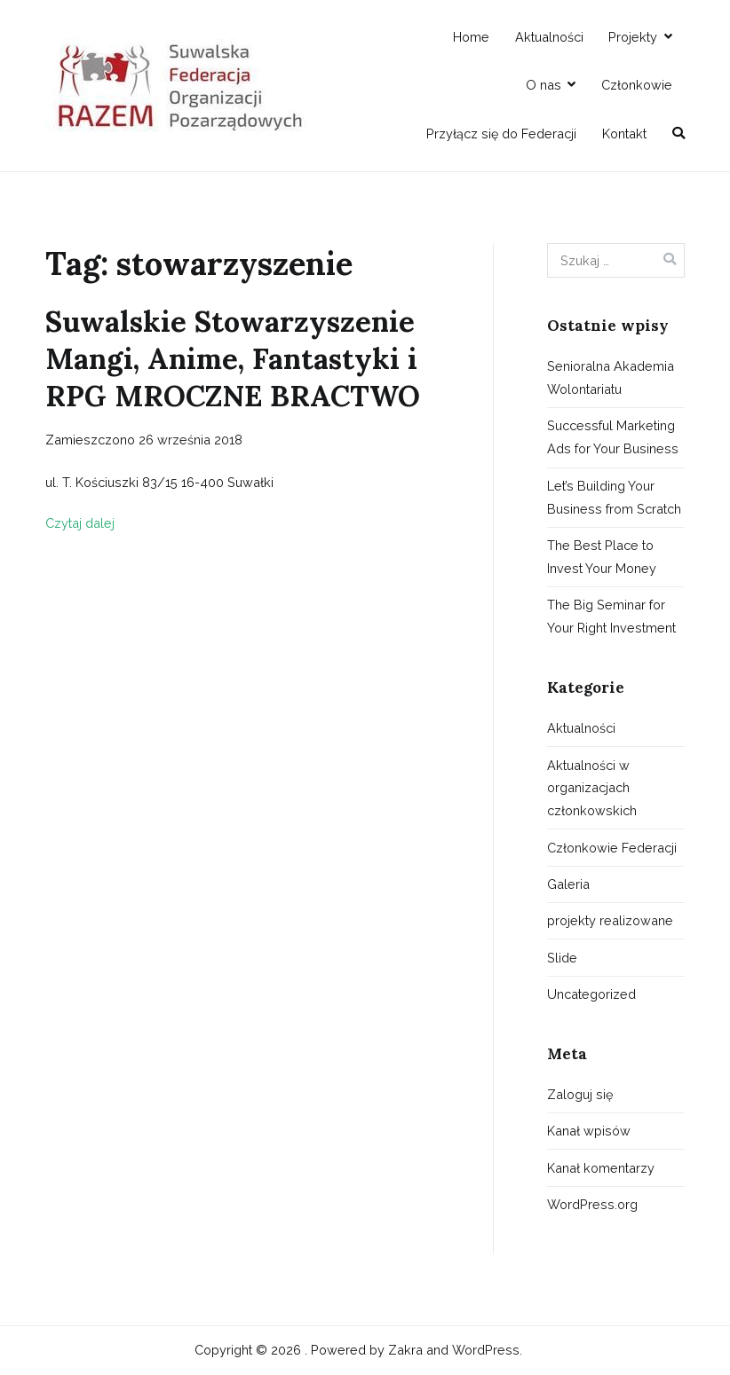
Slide (562, 957)
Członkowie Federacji (612, 847)
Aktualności (549, 36)
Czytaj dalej (80, 522)
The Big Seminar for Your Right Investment (611, 616)
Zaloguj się (580, 1094)
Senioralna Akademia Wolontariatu (610, 377)
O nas (543, 84)
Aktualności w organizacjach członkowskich (592, 788)
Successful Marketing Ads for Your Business (612, 437)
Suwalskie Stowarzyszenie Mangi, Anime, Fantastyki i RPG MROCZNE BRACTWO (232, 358)
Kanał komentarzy (601, 1167)
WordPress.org (592, 1204)
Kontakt (624, 133)
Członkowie (636, 84)
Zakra (405, 1349)
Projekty (632, 36)
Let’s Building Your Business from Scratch (614, 497)
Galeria (568, 884)
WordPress (486, 1349)
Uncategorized (591, 994)
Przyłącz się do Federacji (501, 133)
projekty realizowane (610, 920)
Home (471, 36)
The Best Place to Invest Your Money (601, 557)
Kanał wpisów (589, 1130)
